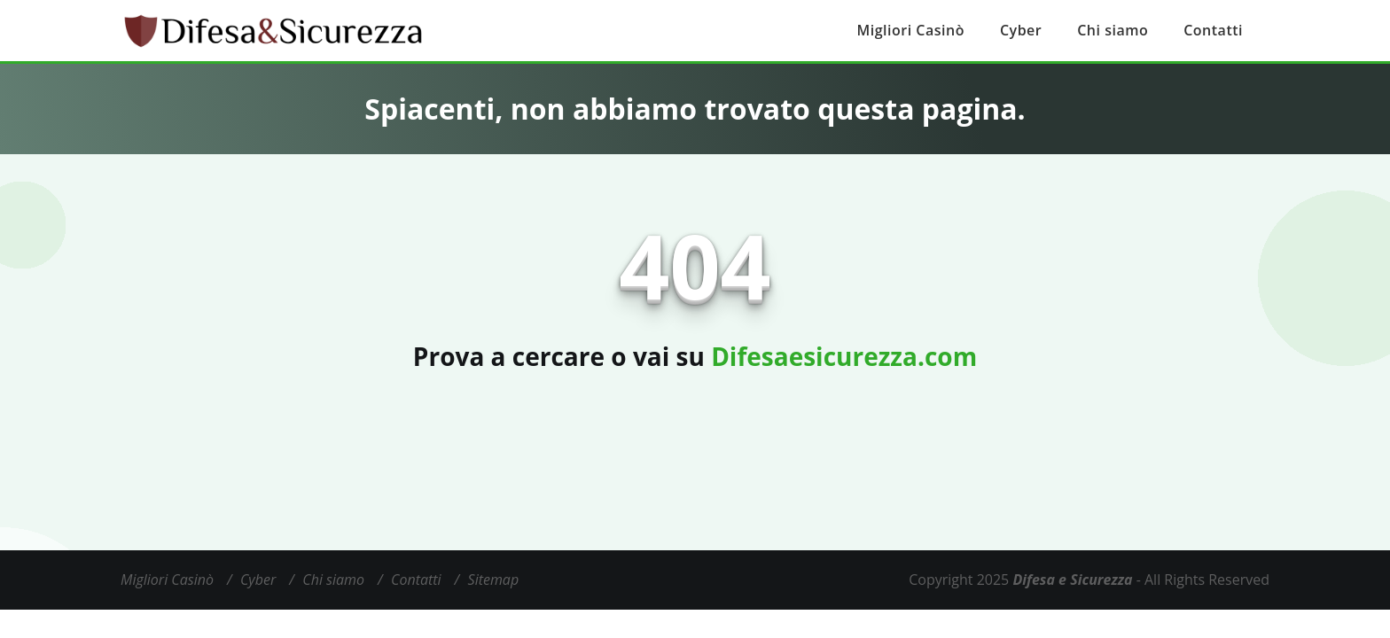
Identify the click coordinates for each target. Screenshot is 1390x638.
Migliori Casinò (910, 30)
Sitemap (493, 579)
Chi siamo (1112, 30)
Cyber (1021, 30)
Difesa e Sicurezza (1072, 579)
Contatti (1213, 30)
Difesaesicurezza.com (844, 356)
